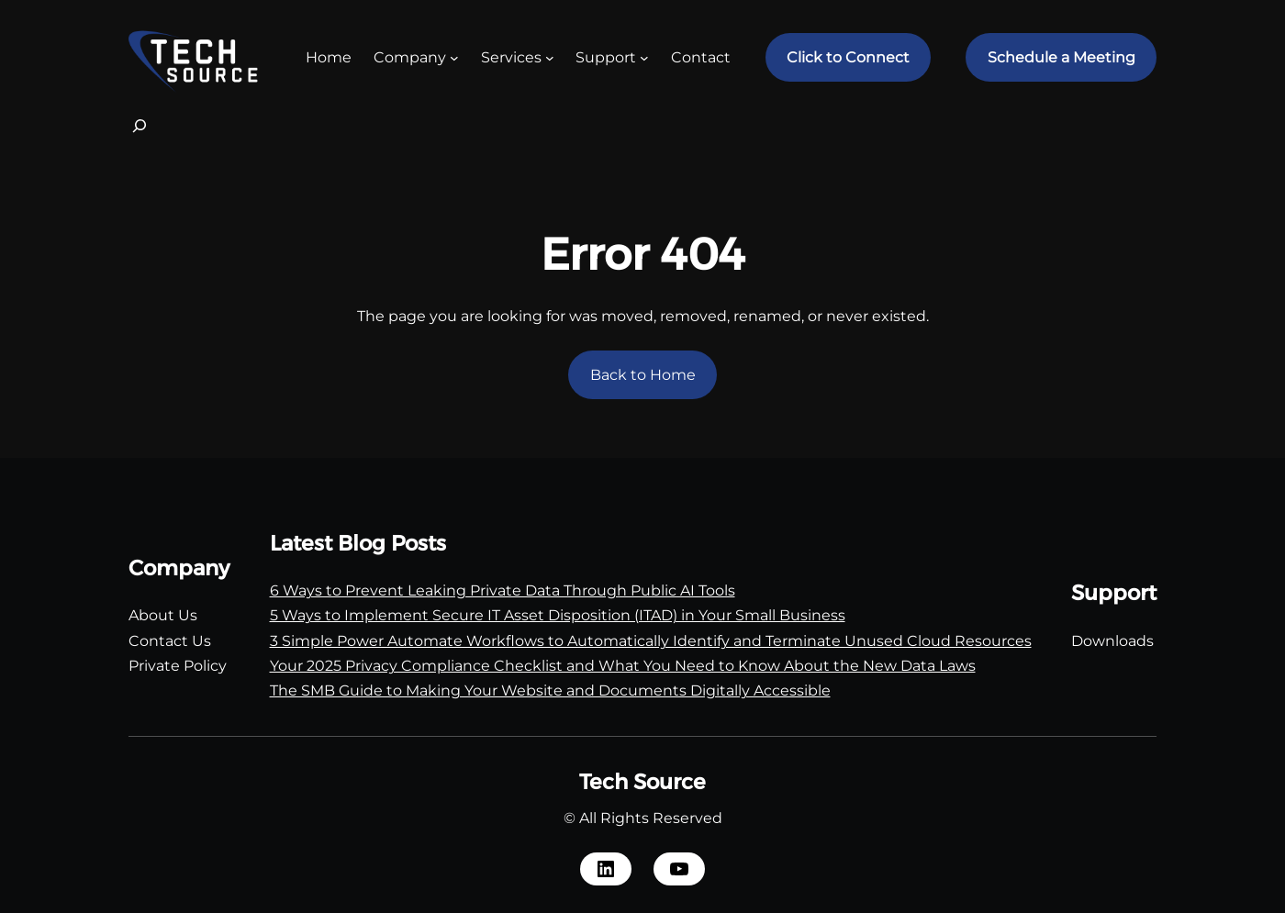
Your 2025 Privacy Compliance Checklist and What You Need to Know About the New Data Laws (623, 665)
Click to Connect (848, 57)
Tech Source (642, 782)
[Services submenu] (549, 57)
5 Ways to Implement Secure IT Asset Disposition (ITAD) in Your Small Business (557, 615)
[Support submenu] (644, 57)
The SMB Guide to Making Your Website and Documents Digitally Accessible (550, 690)
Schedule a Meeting (1061, 57)
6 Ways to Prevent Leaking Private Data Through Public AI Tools (502, 590)
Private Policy (177, 665)
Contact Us (169, 641)
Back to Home (643, 375)
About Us (162, 615)
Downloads (1112, 641)
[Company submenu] (454, 57)
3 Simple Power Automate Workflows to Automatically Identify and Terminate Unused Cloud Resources (651, 641)
